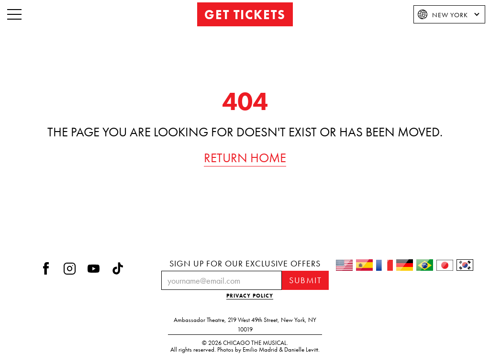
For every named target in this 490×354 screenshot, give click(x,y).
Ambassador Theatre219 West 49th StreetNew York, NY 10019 (245, 324)
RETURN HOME (245, 158)
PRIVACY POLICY (249, 295)
